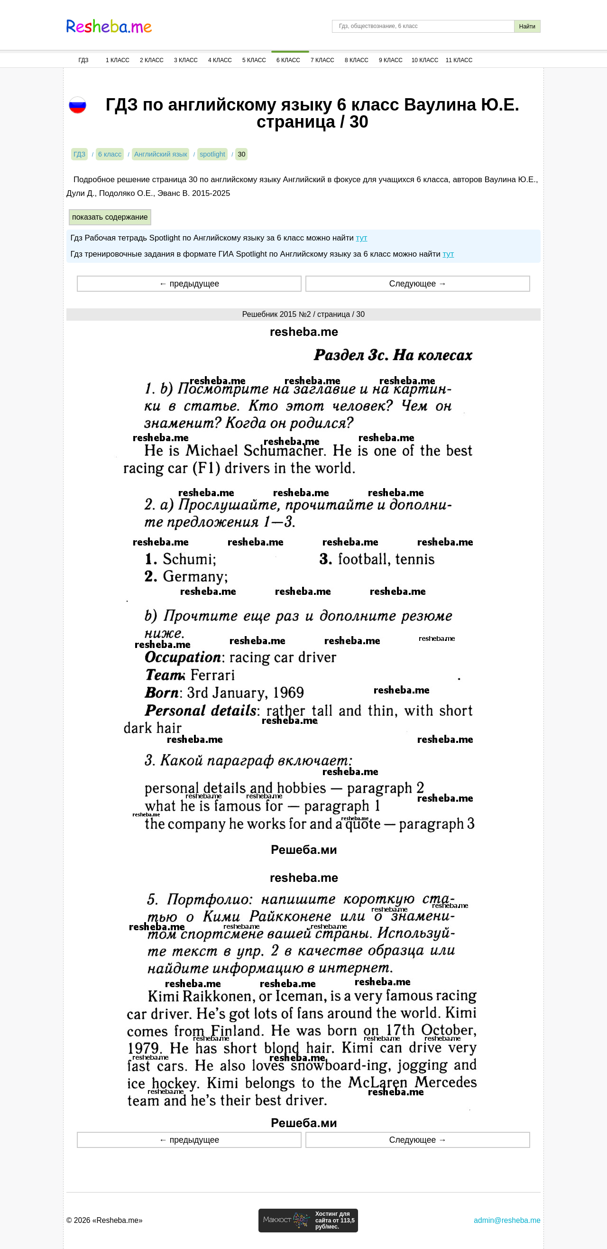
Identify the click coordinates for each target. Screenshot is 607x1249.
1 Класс (117, 60)
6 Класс (288, 60)
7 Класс (322, 60)
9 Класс (391, 60)
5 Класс (254, 60)
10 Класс (425, 60)
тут (362, 237)
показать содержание (110, 217)
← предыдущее (189, 283)
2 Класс (152, 60)
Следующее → (418, 283)
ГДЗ (83, 60)
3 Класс (186, 60)
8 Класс (356, 60)
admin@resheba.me (507, 1220)
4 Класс (220, 60)
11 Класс (459, 60)
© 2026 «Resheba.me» (104, 1220)
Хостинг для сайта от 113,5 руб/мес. (335, 1220)
